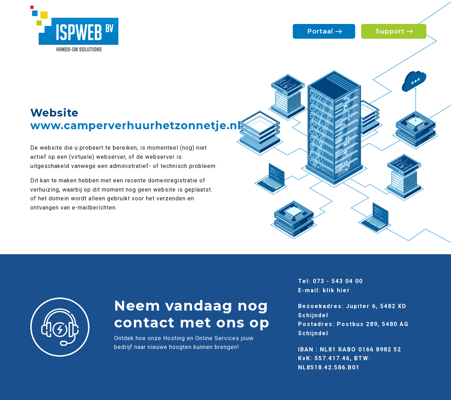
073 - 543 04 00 (338, 281)
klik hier (336, 290)
